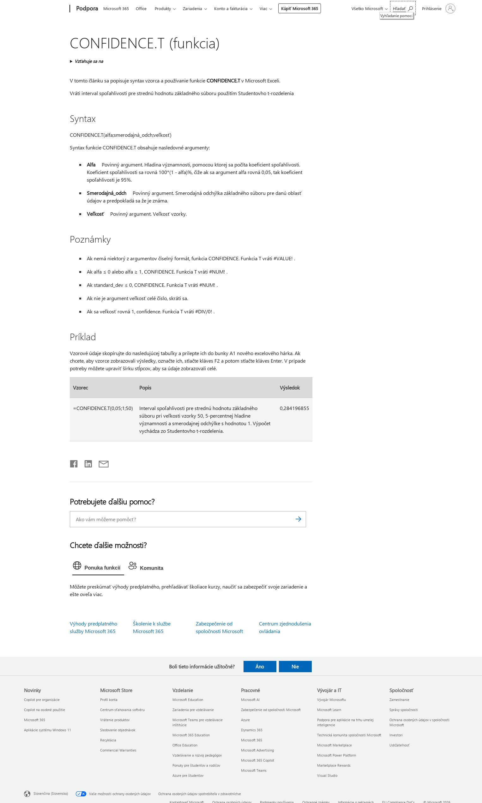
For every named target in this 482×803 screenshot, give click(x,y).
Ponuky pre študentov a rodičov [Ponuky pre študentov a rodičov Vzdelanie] (196, 765)
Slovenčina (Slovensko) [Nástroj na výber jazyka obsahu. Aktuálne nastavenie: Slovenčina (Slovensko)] (50, 793)
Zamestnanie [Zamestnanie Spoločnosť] (399, 699)
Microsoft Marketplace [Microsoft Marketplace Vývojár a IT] (334, 745)
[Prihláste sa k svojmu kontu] (438, 8)
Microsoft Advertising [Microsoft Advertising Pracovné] (257, 750)
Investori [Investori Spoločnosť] (396, 735)
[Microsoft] (45, 8)
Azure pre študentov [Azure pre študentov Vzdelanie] (187, 775)
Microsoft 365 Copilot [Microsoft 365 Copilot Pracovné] (257, 760)
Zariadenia (192, 8)
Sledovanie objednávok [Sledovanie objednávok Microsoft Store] (117, 730)
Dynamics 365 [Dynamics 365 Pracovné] (251, 730)
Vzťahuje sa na (89, 61)
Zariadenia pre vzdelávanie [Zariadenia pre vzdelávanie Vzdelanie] (193, 709)
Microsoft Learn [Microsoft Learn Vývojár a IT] (329, 709)
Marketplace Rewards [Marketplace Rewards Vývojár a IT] (334, 765)
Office (141, 8)
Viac (263, 8)
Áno (260, 666)
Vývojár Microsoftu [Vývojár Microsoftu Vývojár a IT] (331, 699)
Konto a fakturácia (231, 8)
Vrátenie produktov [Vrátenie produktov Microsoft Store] (115, 719)
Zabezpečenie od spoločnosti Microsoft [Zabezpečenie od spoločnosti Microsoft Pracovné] (271, 709)
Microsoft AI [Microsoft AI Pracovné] (250, 699)
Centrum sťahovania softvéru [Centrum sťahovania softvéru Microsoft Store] (122, 709)
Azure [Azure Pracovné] (245, 719)
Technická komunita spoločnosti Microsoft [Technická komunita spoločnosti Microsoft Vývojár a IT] (349, 735)
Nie (295, 666)
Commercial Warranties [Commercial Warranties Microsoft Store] (118, 750)
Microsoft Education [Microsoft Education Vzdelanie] (187, 699)
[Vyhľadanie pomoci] (403, 8)
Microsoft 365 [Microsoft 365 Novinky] (34, 719)
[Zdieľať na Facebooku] (74, 462)
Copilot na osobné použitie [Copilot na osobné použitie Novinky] (44, 709)
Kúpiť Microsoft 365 (299, 8)
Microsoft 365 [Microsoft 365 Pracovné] (251, 740)
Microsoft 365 (116, 8)
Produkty (163, 8)
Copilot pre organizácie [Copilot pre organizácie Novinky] (42, 699)
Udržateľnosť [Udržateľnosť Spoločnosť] (399, 745)
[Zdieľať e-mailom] (101, 462)
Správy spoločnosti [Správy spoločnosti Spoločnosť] (403, 709)
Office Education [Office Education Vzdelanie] (184, 745)
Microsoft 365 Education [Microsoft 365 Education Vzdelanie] (191, 735)
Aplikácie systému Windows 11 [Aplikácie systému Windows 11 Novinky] (47, 730)
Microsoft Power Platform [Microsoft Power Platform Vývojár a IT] (336, 755)
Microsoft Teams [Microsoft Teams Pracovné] (254, 770)
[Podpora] (86, 8)
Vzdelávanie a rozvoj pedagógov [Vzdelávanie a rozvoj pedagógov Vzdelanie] (197, 755)
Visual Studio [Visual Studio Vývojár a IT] (327, 775)
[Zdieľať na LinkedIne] (86, 462)
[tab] (98, 567)
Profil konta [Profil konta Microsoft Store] (108, 699)
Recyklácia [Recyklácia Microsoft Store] (108, 740)
